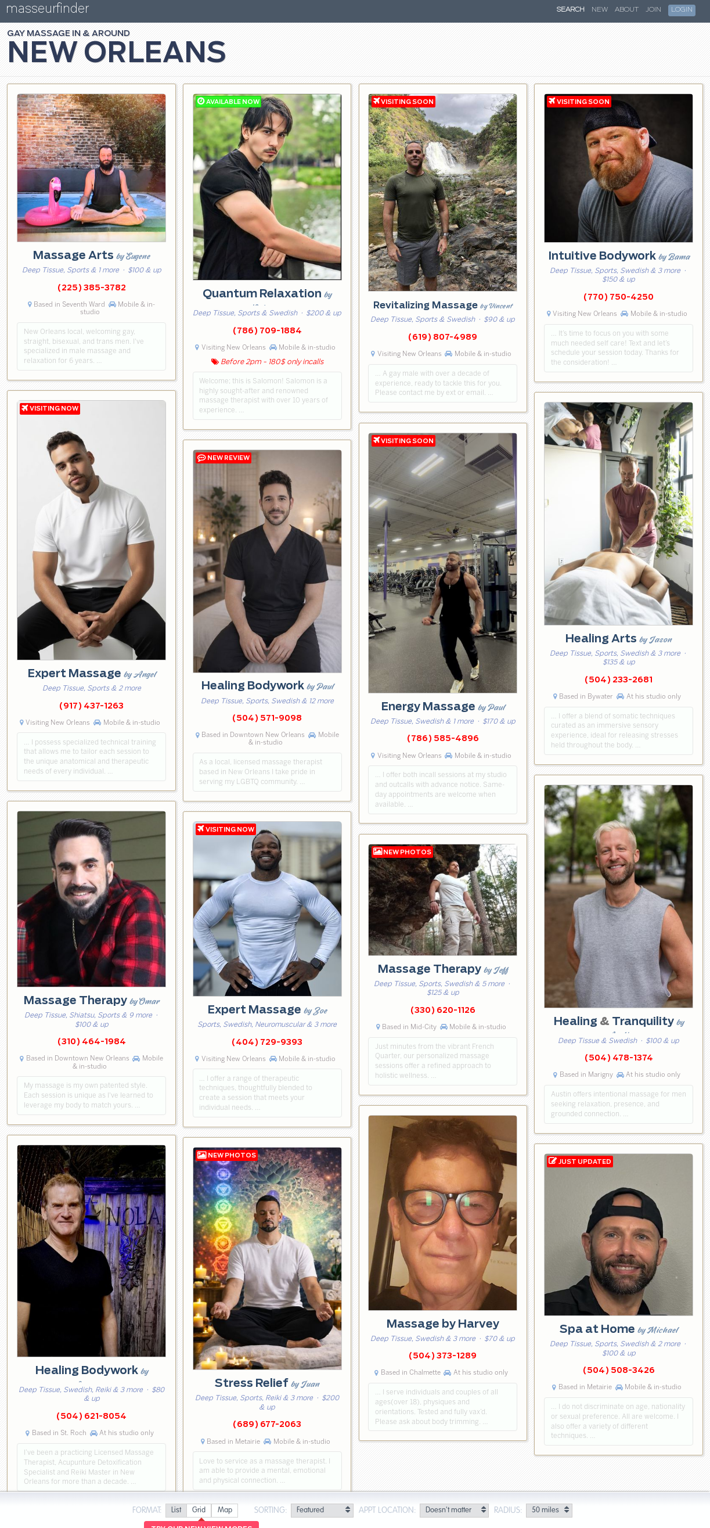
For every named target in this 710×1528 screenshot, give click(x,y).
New (600, 9)
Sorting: (270, 1511)
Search (571, 9)
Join (653, 9)
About (627, 9)
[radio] (175, 1511)
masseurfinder (47, 10)
